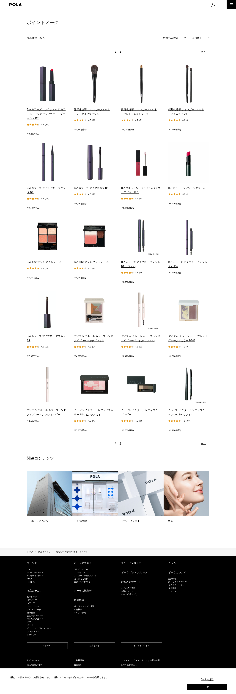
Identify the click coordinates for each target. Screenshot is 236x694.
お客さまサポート (131, 582)
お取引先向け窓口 (129, 665)
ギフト (30, 622)
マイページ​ (47, 645)
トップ (30, 552)
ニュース (172, 591)
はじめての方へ (81, 569)
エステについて (81, 572)
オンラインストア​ (141, 645)
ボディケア (32, 600)
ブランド (32, 563)
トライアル (32, 634)
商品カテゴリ (44, 552)
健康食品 (31, 612)
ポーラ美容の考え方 (177, 582)
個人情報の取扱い (35, 665)
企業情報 (172, 579)
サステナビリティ (176, 585)
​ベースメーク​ (33, 606)
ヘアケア (31, 603)
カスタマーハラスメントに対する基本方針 (140, 660)
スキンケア (32, 597)
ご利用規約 (79, 660)
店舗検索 (78, 609)
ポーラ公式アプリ (129, 594)
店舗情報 (79, 600)
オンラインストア (131, 563)
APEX (29, 579)
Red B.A (30, 582)
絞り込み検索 (170, 38)
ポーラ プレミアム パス (134, 572)
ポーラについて (177, 572)
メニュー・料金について (85, 575)
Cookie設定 (207, 679)
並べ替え (197, 38)
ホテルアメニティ (35, 619)
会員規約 (78, 665)
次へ (203, 51)
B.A (28, 569)
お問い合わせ (127, 591)
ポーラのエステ (83, 563)
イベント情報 (80, 612)
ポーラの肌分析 (83, 590)
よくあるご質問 (81, 579)
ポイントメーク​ (34, 609)
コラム (172, 563)
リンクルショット (35, 575)
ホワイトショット (35, 572)
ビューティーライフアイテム (40, 628)
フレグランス (33, 631)
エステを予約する (82, 582)
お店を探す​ (94, 645)
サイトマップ (33, 660)
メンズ (30, 625)
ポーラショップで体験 (84, 606)
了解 (207, 687)
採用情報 (172, 588)
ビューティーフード (36, 616)
